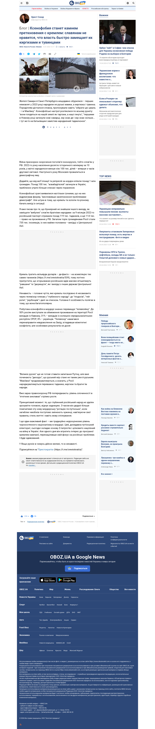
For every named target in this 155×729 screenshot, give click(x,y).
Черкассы (74, 597)
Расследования (86, 589)
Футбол (42, 605)
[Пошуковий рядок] (133, 3)
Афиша (42, 650)
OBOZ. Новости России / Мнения (30, 47)
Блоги (97, 589)
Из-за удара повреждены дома (111, 241)
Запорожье (57, 597)
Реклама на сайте (46, 543)
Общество (114, 589)
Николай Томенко (107, 362)
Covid (68, 643)
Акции (66, 620)
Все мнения (106, 474)
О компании (43, 537)
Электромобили (56, 620)
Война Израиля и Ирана (70, 9)
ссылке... (32, 465)
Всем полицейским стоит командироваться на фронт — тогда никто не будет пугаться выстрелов (112, 340)
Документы (67, 543)
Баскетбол (51, 605)
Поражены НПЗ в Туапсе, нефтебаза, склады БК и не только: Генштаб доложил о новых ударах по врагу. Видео (117, 255)
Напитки (51, 628)
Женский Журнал (76, 650)
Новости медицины (46, 643)
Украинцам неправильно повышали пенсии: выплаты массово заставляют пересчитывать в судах (113, 212)
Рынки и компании (46, 635)
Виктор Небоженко (107, 450)
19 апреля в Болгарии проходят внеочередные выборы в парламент (113, 59)
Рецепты (42, 628)
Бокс (66, 605)
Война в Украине (51, 9)
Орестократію (46, 449)
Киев (41, 597)
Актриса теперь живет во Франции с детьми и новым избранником (110, 85)
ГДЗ (40, 612)
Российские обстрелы (100, 9)
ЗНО (73, 612)
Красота (58, 650)
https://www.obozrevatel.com (99, 661)
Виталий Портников (108, 330)
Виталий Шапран (107, 434)
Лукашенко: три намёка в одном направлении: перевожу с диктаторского (113, 460)
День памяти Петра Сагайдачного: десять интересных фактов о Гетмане (111, 356)
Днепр (66, 597)
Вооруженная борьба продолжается (113, 262)
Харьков (48, 597)
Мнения (103, 315)
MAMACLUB (60, 643)
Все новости (130, 589)
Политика (38, 589)
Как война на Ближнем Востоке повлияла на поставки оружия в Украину (111, 411)
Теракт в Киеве (117, 9)
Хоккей (59, 605)
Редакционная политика (35, 522)
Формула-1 (74, 605)
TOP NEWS (105, 176)
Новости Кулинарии (64, 628)
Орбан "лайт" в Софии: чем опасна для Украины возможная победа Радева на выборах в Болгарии (116, 51)
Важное (103, 15)
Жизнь (67, 589)
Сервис (73, 620)
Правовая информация (95, 537)
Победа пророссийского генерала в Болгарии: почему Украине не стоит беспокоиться (111, 324)
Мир (51, 589)
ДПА (68, 612)
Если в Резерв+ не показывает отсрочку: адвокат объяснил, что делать (111, 103)
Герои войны (37, 9)
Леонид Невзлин (107, 418)
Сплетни (50, 650)
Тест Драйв (43, 620)
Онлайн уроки (59, 612)
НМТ (79, 612)
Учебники (48, 612)
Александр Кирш (107, 467)
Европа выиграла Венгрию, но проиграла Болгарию (111, 444)
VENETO (85, 9)
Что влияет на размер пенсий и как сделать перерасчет (116, 220)
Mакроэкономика (62, 635)
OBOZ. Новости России (66, 522)
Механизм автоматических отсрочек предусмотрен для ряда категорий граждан (110, 113)
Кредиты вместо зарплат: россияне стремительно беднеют (113, 428)
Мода (65, 650)
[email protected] (47, 712)
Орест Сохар (37, 17)
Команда (66, 537)
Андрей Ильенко (106, 346)
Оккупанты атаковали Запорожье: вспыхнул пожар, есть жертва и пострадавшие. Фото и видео (117, 234)
